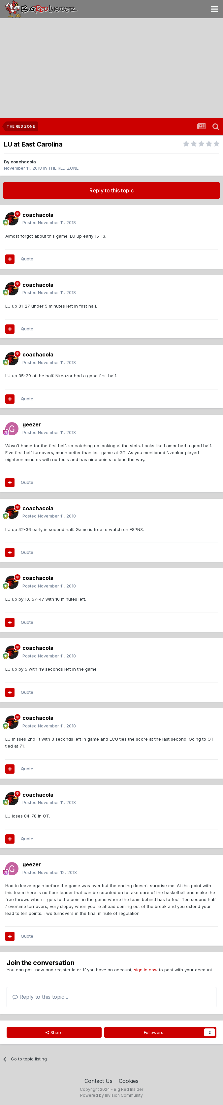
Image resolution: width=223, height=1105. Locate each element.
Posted (49, 222)
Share (54, 1032)
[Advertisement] (111, 68)
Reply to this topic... (40, 996)
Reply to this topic (111, 190)
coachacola (23, 161)
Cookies (129, 1081)
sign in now (146, 969)
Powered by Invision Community (111, 1095)
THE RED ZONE (63, 168)
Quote (27, 258)
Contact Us (98, 1081)
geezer (31, 424)
